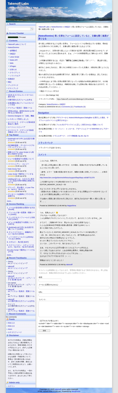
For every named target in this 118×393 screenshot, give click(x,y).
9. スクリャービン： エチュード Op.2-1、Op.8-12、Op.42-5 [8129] (20, 246)
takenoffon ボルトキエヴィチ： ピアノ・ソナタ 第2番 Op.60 (21, 278)
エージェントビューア (16, 127)
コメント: (42, 299)
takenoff (69, 264)
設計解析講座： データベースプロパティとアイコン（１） (21, 146)
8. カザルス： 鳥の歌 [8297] (18, 242)
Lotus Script (14, 57)
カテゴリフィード (15, 332)
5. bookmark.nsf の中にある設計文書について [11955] (20, 228)
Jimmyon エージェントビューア (18, 262)
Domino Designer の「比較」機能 (21, 116)
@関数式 (13, 51)
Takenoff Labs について (17, 44)
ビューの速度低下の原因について (21, 159)
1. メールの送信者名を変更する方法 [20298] (21, 208)
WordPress (76, 391)
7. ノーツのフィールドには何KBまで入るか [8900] (20, 238)
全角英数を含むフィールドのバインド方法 (21, 104)
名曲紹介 (11, 79)
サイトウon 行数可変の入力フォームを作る (21, 305)
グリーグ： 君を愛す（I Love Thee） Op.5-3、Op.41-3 (21, 188)
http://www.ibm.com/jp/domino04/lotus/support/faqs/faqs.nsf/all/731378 (67, 178)
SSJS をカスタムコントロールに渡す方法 (21, 96)
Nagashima (71, 206)
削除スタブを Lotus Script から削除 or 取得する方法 (21, 153)
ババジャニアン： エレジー (18, 164)
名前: (41, 277)
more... (9, 201)
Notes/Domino (56, 27)
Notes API (14, 60)
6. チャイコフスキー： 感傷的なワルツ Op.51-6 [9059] (20, 233)
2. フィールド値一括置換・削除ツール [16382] (21, 213)
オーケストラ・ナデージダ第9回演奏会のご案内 (21, 123)
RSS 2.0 (11, 326)
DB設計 (67, 27)
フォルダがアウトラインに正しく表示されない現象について (79, 125)
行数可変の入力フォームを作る (20, 100)
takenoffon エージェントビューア (18, 267)
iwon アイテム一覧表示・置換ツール (21, 295)
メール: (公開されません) (48, 285)
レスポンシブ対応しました (18, 119)
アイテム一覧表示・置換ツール (20, 108)
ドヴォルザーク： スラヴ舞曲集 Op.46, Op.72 (70, 136)
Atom (10, 329)
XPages (13, 66)
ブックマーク (13, 85)
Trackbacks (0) (80, 107)
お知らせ (13, 69)
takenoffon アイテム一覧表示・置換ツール (21, 290)
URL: (41, 292)
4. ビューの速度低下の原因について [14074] (21, 223)
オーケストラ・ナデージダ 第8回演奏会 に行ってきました (21, 131)
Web (11, 63)
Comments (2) (67, 107)
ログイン (11, 386)
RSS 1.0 (11, 323)
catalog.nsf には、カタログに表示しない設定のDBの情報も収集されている (21, 180)
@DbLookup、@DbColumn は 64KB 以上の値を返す (21, 112)
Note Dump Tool (14, 169)
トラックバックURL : (47, 99)
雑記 (9, 82)
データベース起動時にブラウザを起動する (21, 195)
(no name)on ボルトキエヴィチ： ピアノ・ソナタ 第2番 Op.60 (21, 284)
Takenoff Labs (18, 3)
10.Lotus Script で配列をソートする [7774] (21, 251)
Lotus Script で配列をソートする (20, 174)
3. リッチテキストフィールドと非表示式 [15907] (21, 218)
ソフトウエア (15, 76)
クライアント (15, 73)
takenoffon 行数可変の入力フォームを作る (21, 300)
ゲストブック (13, 88)
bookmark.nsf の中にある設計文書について (21, 139)
